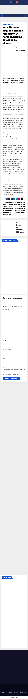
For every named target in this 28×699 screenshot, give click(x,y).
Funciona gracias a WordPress (9, 687)
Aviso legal (15, 692)
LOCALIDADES (5, 24)
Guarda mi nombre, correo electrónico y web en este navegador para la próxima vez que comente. (14, 372)
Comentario (7, 309)
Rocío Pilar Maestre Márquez (20, 49)
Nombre (5, 340)
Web (4, 358)
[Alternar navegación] (13, 16)
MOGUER (11, 24)
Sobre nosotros (22, 692)
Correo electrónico (9, 349)
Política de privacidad (7, 692)
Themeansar (14, 689)
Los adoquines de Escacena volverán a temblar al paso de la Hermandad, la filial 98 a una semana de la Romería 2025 (8, 208)
